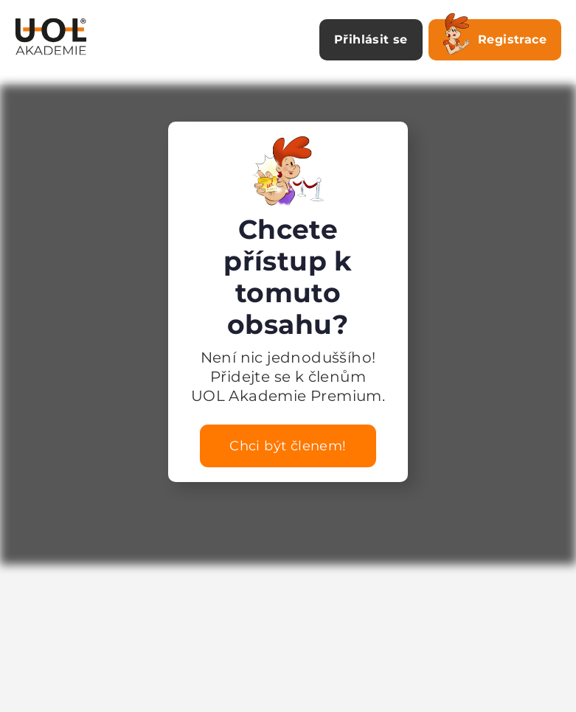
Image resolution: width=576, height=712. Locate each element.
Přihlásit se (371, 39)
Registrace (494, 37)
